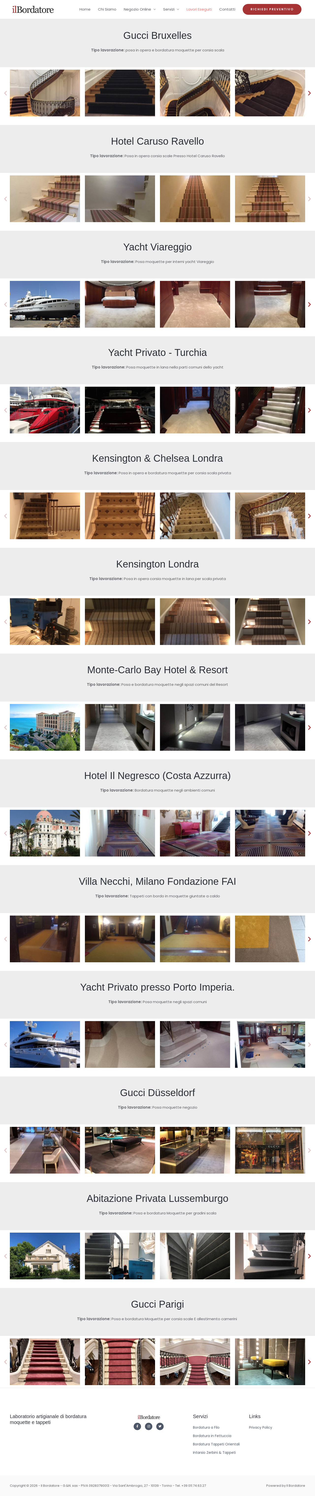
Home (85, 11)
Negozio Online (137, 11)
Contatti (227, 11)
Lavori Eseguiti (199, 11)
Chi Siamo (107, 11)
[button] (272, 11)
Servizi (168, 11)
